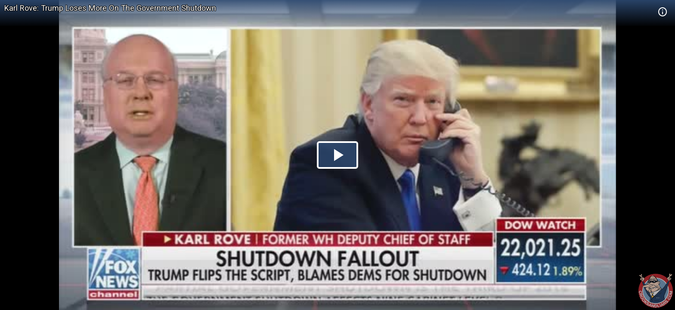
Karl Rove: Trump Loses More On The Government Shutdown (110, 7)
